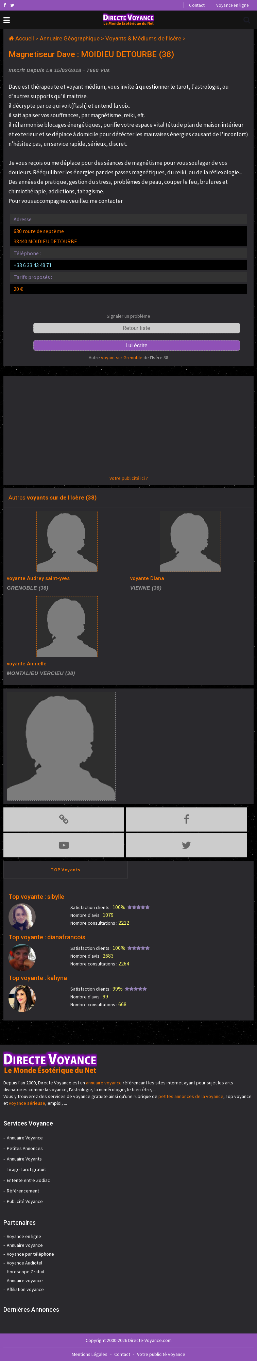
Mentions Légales (89, 1354)
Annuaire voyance (25, 1245)
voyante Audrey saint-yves (38, 578)
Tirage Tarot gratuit (26, 1169)
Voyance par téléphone (30, 1254)
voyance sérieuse (27, 1103)
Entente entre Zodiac (28, 1180)
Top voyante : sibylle (36, 896)
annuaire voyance (104, 1083)
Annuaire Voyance (25, 1138)
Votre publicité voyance (161, 1354)
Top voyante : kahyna (37, 977)
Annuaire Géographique (70, 38)
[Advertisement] (128, 427)
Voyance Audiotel (24, 1263)
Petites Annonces (25, 1148)
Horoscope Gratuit (26, 1272)
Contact (196, 5)
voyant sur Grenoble (121, 357)
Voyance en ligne (232, 5)
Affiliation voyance (25, 1289)
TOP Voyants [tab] (66, 870)
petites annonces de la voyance (190, 1096)
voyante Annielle (27, 664)
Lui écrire (136, 345)
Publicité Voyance (25, 1201)
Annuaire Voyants (24, 1159)
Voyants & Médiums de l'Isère (143, 38)
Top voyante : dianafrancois (46, 937)
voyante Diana (147, 578)
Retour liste (136, 328)
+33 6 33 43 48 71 (33, 265)
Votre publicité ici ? (128, 478)
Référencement (23, 1191)
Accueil (24, 38)
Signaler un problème (128, 316)
